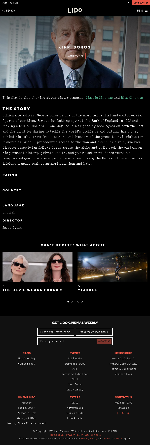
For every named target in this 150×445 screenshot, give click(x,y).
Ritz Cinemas (132, 98)
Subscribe (104, 341)
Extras (75, 397)
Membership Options (123, 363)
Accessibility (27, 413)
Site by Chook (93, 434)
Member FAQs (123, 374)
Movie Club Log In (123, 358)
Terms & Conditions (123, 368)
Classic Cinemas (99, 98)
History (27, 402)
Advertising (75, 407)
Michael (87, 290)
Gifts (74, 402)
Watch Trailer (75, 56)
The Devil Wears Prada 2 (33, 290)
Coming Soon (26, 363)
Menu (142, 10)
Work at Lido (75, 413)
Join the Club (10, 2)
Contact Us (123, 397)
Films (27, 353)
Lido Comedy (74, 389)
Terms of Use (57, 434)
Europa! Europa (75, 363)
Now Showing (26, 358)
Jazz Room (75, 384)
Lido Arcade (75, 418)
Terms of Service (113, 438)
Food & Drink (26, 407)
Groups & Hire (26, 418)
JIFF (75, 368)
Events (75, 353)
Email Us (123, 407)
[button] (68, 301)
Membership (123, 353)
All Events (75, 358)
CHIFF (74, 379)
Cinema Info (26, 397)
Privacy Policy (74, 434)
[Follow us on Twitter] (122, 413)
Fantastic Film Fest (75, 374)
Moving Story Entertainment (26, 423)
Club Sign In (141, 2)
